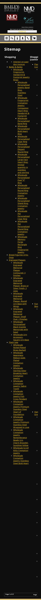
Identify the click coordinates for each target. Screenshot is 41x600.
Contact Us (22, 31)
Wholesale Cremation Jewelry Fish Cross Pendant (20, 395)
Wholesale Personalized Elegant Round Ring (24, 148)
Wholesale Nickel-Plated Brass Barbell (19, 347)
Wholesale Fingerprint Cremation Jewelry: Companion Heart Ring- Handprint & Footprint (23, 107)
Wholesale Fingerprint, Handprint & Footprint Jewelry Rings (21, 74)
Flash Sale (13, 342)
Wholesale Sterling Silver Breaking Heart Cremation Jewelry (20, 373)
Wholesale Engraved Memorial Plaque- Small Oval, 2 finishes (20, 314)
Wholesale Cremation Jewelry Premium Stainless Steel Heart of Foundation (21, 408)
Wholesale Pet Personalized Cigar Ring (24, 215)
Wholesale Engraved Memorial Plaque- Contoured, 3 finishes (19, 269)
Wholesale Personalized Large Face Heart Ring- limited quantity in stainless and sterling (24, 163)
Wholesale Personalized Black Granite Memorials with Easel (20, 326)
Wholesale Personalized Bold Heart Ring (24, 130)
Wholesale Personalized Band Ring (24, 121)
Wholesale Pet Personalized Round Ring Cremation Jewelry (24, 228)
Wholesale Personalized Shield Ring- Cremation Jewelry (24, 203)
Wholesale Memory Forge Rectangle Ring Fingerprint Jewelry (23, 245)
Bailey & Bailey (16, 67)
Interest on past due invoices (20, 63)
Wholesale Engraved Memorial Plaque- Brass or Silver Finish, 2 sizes (21, 284)
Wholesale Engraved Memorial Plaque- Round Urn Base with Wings (20, 300)
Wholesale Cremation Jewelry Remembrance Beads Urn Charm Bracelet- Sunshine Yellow (20, 438)
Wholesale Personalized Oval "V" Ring (24, 179)
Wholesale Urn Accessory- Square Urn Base (21, 337)
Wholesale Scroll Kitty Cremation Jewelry (21, 450)
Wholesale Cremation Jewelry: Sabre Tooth (19, 385)
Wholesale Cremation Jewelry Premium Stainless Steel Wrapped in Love (21, 422)
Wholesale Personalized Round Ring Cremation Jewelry (24, 190)
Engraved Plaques (17, 260)
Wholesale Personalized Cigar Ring (24, 139)
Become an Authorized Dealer (21, 29)
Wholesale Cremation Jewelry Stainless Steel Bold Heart (21, 459)
